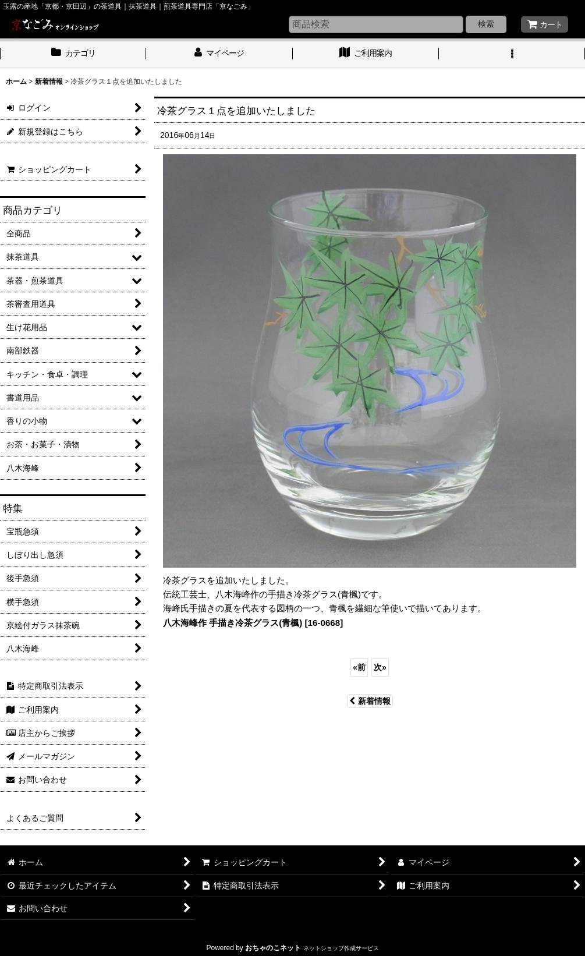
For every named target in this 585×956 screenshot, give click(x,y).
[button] (512, 54)
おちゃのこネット (273, 948)
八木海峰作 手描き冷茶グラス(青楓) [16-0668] (253, 623)
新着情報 (370, 701)
